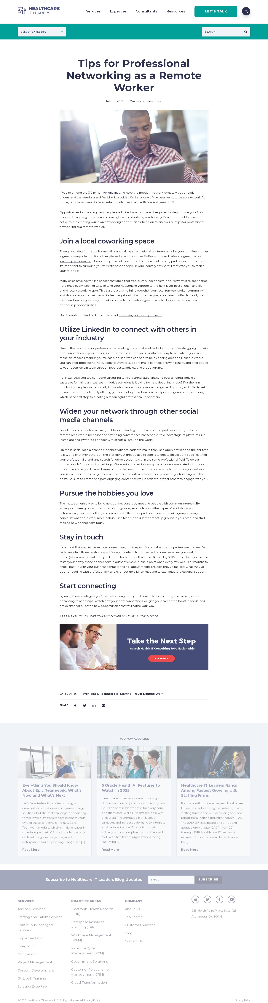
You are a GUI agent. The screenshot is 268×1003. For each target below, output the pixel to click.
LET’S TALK (216, 11)
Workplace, (91, 693)
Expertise (118, 11)
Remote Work (153, 693)
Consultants (146, 11)
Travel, (138, 693)
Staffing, (126, 693)
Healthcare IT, (110, 693)
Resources (176, 11)
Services (93, 11)
